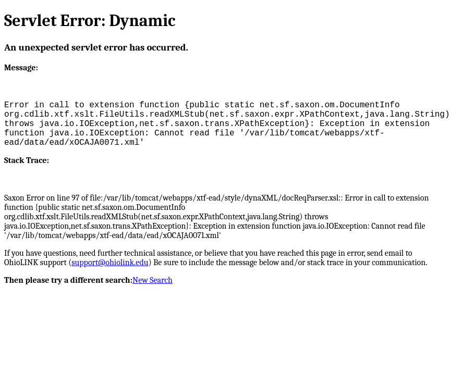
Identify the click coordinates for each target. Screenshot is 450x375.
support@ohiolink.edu (109, 262)
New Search (152, 280)
